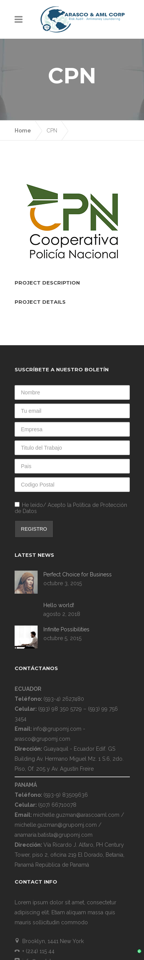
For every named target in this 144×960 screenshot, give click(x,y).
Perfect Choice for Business (77, 520)
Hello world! (58, 551)
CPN (51, 76)
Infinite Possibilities (66, 575)
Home (23, 76)
